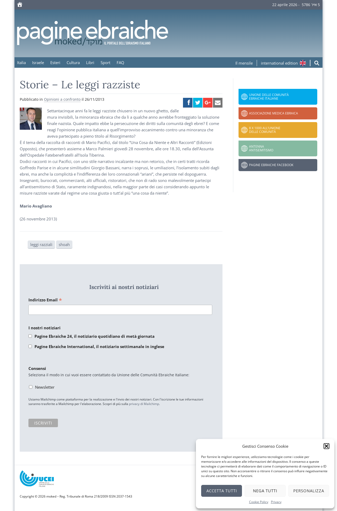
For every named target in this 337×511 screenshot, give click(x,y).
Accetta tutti (221, 490)
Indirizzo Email (45, 300)
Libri (90, 62)
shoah (64, 244)
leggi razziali (41, 244)
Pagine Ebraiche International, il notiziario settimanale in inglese (99, 346)
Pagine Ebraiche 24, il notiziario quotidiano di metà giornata (94, 336)
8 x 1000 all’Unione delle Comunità (264, 130)
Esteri (55, 62)
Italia (21, 62)
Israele (38, 62)
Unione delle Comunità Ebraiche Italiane (269, 97)
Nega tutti (265, 490)
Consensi (37, 368)
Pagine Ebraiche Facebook (271, 165)
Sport (105, 62)
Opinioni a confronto (62, 99)
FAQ (120, 62)
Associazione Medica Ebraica (273, 113)
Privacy (276, 502)
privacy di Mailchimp (144, 404)
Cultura (73, 62)
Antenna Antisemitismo (261, 148)
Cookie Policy (258, 502)
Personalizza (308, 490)
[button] (326, 446)
